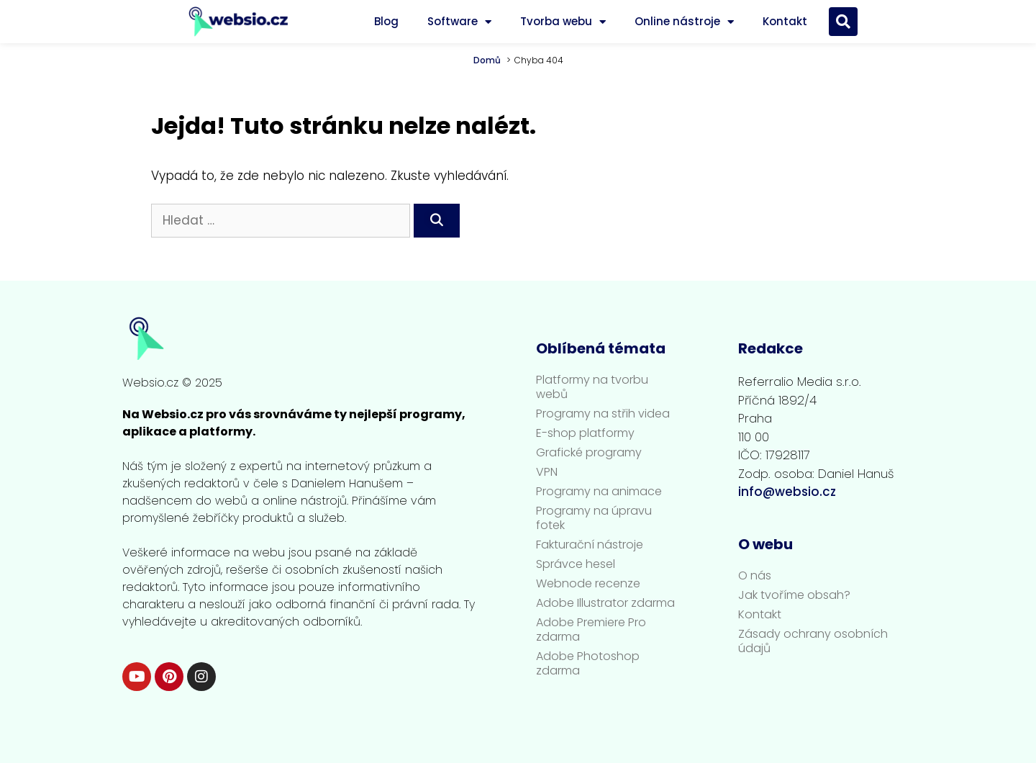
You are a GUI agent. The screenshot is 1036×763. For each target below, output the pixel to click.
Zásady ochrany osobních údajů (813, 641)
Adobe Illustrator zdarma (605, 603)
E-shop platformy (585, 433)
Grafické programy (589, 453)
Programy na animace (599, 491)
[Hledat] (437, 221)
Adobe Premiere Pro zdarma (591, 629)
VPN (547, 472)
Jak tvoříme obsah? (794, 595)
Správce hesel (575, 564)
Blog (386, 21)
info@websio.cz (787, 491)
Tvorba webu (563, 22)
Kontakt (785, 21)
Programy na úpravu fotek (594, 518)
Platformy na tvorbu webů (592, 387)
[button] (843, 21)
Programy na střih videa (603, 414)
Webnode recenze (588, 584)
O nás (754, 576)
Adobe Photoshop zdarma (588, 663)
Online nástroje (684, 22)
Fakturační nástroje (589, 545)
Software (459, 22)
